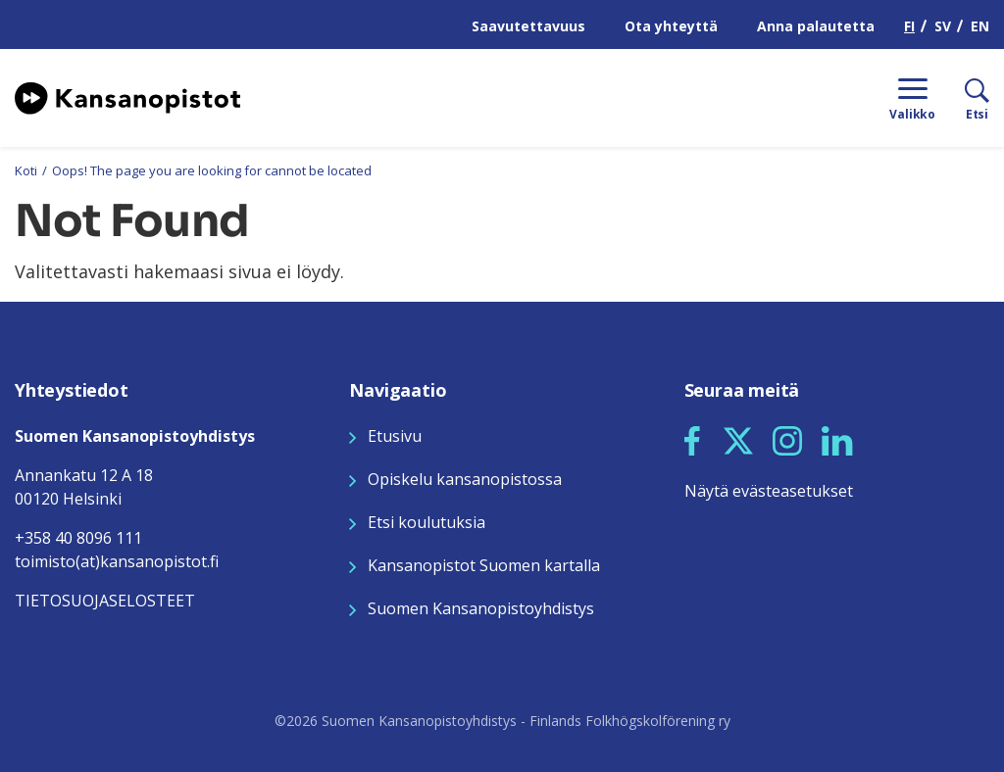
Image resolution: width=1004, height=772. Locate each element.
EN (980, 26)
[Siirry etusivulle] (127, 96)
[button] (692, 441)
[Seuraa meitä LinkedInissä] (837, 439)
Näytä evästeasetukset (768, 491)
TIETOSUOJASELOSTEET (105, 600)
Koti (26, 170)
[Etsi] (962, 97)
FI (909, 26)
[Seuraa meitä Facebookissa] (692, 439)
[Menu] (912, 97)
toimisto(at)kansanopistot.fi (117, 561)
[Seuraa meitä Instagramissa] (787, 439)
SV (942, 26)
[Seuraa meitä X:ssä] (738, 439)
